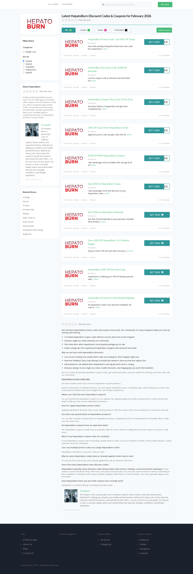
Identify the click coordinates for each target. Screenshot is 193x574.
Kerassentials (28, 226)
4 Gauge (26, 197)
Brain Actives (28, 222)
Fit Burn (26, 205)
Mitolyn (26, 213)
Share (84, 55)
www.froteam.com (72, 510)
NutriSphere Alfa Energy (33, 230)
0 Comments (164, 55)
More (105, 49)
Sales (102, 30)
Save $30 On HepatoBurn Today (104, 183)
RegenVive (27, 234)
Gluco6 (26, 201)
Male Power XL (29, 218)
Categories (67, 4)
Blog (25, 548)
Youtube (143, 553)
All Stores (53, 4)
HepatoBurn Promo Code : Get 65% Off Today (111, 39)
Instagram (144, 548)
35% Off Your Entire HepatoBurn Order (108, 127)
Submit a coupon (164, 30)
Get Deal (157, 214)
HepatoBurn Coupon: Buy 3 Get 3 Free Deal (110, 99)
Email (92, 55)
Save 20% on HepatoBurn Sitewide (105, 212)
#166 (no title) (30, 539)
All (68, 30)
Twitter (143, 544)
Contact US (28, 553)
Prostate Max (28, 209)
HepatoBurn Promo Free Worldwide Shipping (111, 297)
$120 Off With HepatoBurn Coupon (106, 155)
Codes (85, 30)
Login (165, 4)
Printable (121, 30)
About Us (27, 544)
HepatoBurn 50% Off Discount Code (107, 269)
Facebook (144, 539)
